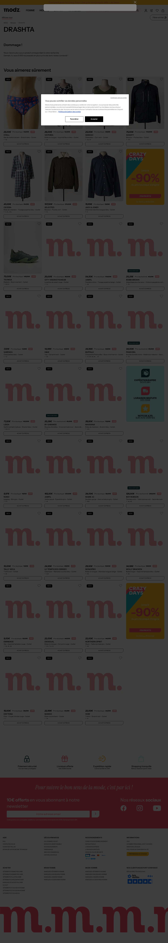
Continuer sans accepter (118, 98)
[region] (85, 109)
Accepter (94, 119)
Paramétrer (74, 119)
